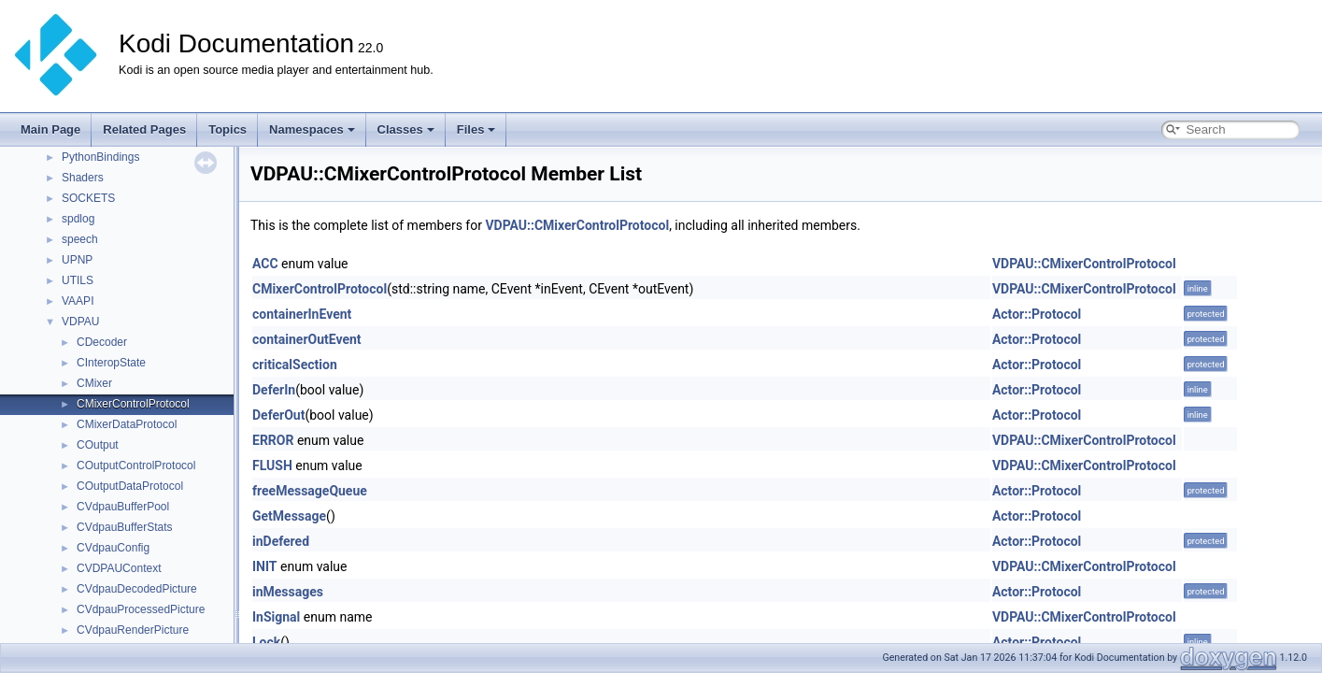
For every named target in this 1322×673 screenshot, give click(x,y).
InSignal (276, 616)
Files (476, 129)
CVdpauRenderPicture (133, 630)
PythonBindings (100, 157)
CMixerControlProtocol (133, 403)
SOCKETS (88, 198)
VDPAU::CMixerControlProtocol (577, 225)
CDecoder (102, 342)
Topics (227, 129)
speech (80, 239)
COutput (98, 444)
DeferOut (278, 415)
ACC (265, 263)
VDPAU (80, 321)
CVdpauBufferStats (125, 527)
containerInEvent (301, 314)
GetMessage (289, 515)
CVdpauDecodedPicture (137, 588)
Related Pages (144, 129)
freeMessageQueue (309, 490)
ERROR (272, 440)
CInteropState (111, 362)
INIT (264, 566)
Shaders (83, 177)
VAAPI (77, 301)
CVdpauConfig (113, 547)
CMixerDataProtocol (127, 424)
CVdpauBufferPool (123, 506)
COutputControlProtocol (136, 465)
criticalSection (294, 364)
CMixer (94, 383)
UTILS (77, 280)
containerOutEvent (307, 339)
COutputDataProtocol (130, 486)
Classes (405, 129)
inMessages (287, 591)
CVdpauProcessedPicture (141, 609)
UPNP (77, 259)
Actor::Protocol (1036, 314)
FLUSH (272, 465)
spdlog (78, 218)
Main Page (50, 129)
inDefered (280, 541)
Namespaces (312, 129)
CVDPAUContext (119, 568)
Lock (266, 642)
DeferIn (273, 389)
